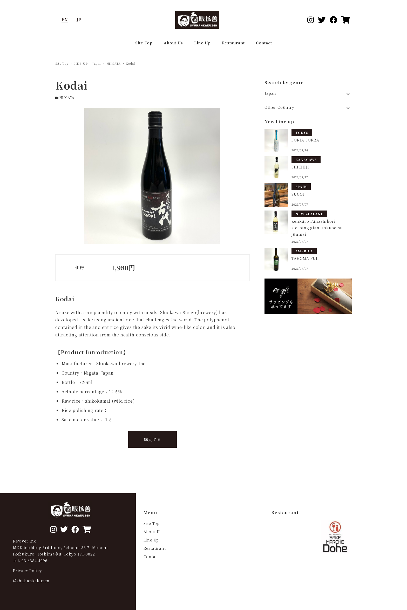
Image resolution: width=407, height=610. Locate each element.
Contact (151, 556)
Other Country (279, 107)
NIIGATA (67, 97)
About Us (153, 531)
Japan (270, 93)
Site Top (152, 523)
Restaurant (155, 548)
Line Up (151, 540)
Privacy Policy (27, 570)
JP (79, 20)
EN (65, 20)
